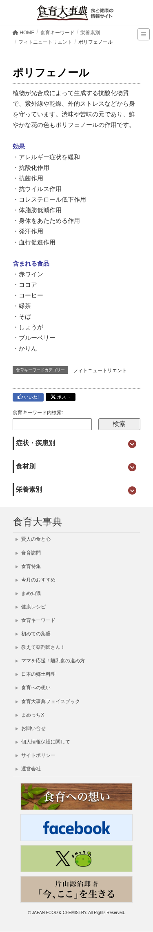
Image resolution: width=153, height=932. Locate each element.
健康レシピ (31, 607)
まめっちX (30, 715)
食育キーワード (35, 620)
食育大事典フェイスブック (48, 701)
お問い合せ (31, 728)
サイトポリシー (35, 755)
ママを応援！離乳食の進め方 (50, 660)
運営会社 (28, 769)
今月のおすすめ (35, 580)
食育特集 (28, 566)
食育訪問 (28, 553)
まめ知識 (28, 593)
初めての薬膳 (33, 634)
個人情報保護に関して (43, 742)
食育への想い (33, 687)
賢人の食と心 (33, 539)
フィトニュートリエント (100, 370)
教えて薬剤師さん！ (40, 647)
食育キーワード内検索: (38, 412)
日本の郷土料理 (35, 674)
